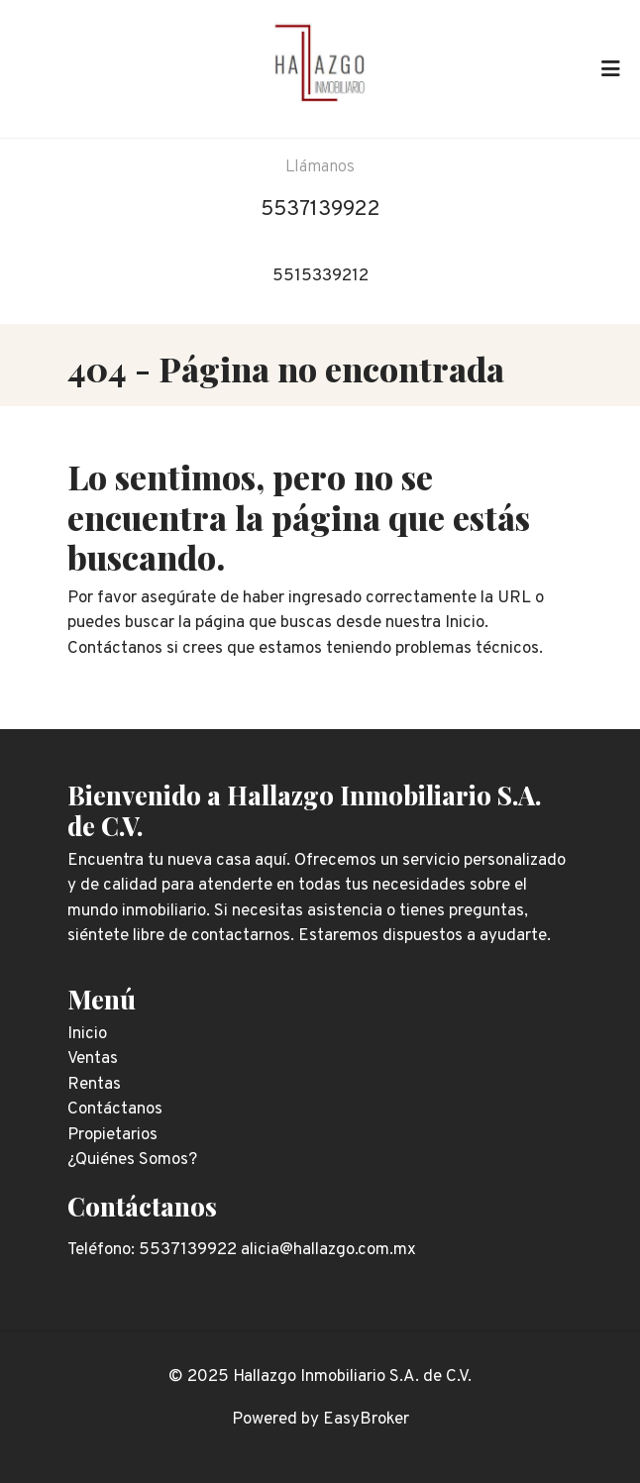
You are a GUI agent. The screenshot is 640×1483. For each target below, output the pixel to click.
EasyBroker (366, 1419)
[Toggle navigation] (610, 68)
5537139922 (320, 209)
